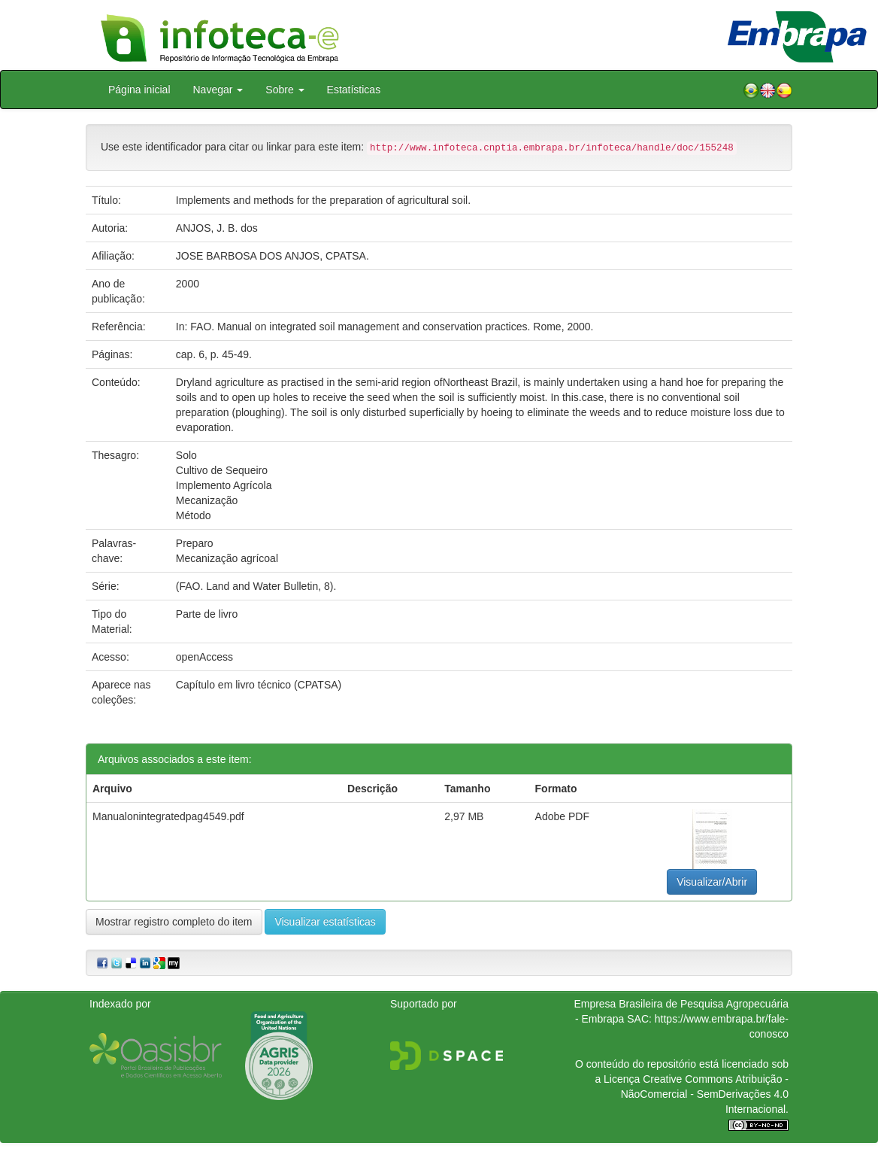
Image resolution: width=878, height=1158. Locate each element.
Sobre (284, 90)
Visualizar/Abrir (712, 882)
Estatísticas (354, 90)
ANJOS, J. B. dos (217, 228)
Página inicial (139, 90)
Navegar (218, 90)
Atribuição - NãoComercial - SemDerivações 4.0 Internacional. (705, 1094)
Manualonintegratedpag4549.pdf (168, 816)
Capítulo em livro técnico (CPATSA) (258, 685)
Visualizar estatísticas (324, 922)
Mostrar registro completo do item (174, 922)
